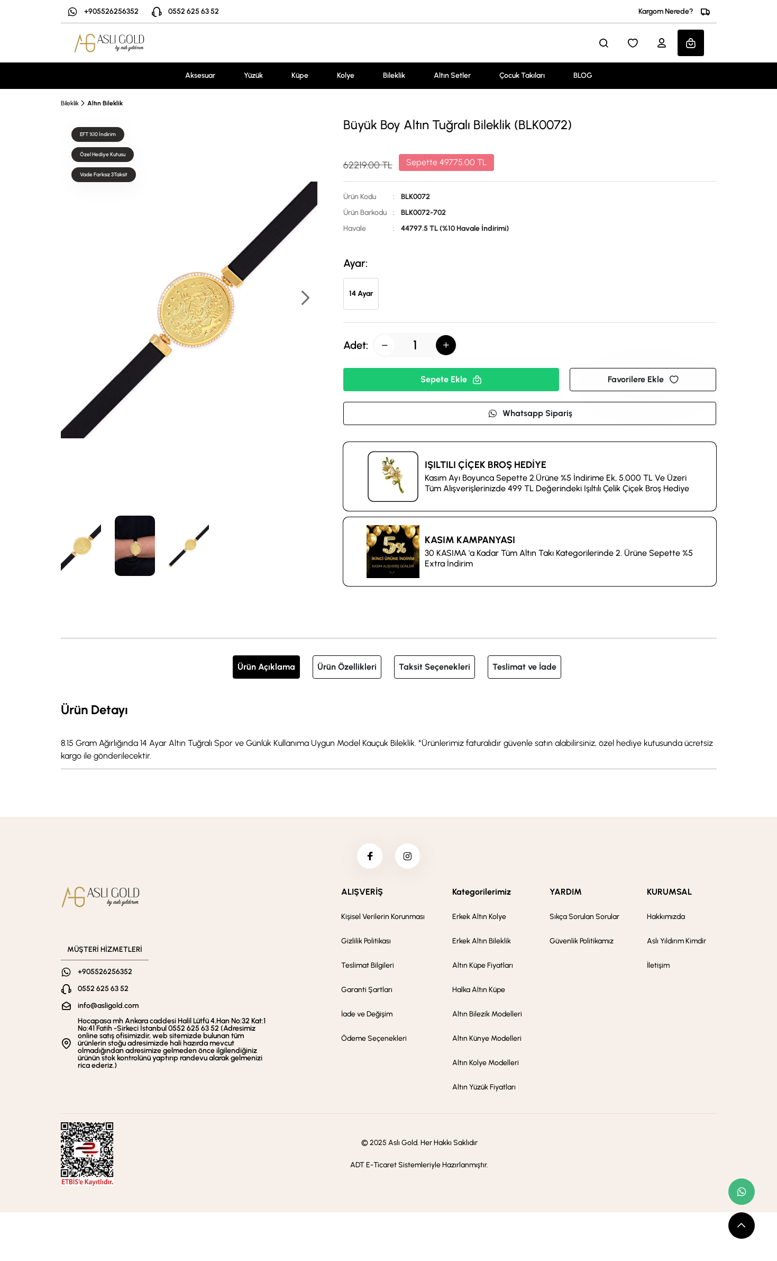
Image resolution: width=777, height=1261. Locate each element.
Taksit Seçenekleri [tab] (434, 667)
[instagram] (408, 856)
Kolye (345, 75)
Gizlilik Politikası (366, 942)
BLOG (582, 75)
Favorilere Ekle (643, 379)
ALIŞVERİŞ (362, 893)
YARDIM (566, 893)
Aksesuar (200, 75)
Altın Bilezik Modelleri (487, 1015)
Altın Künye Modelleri (487, 1039)
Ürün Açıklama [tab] (266, 667)
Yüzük (253, 75)
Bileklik (394, 75)
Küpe (299, 75)
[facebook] (369, 856)
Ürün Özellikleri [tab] (347, 667)
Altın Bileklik (105, 103)
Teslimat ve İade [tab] (524, 667)
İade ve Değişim (366, 1015)
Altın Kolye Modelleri (485, 1063)
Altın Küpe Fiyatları (482, 966)
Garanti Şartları (366, 990)
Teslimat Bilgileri (367, 966)
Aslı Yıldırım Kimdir (676, 942)
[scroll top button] (741, 1225)
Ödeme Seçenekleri (374, 1039)
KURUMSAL (669, 893)
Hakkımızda (666, 917)
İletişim (658, 966)
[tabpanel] (389, 731)
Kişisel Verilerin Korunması (383, 917)
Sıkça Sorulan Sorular (584, 917)
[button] (304, 298)
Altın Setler (452, 75)
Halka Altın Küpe (478, 990)
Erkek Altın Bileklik (481, 942)
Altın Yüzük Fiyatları (484, 1088)
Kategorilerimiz (481, 893)
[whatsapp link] (741, 1191)
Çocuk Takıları (522, 75)
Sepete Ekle (451, 379)
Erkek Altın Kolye (479, 917)
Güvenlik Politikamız (582, 942)
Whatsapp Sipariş (530, 413)
